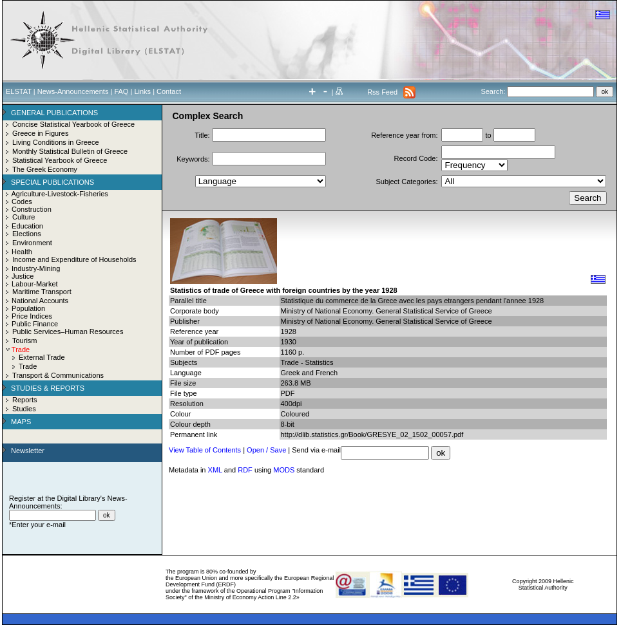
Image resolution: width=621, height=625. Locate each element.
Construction (32, 209)
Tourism (24, 340)
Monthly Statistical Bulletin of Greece (70, 151)
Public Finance (35, 324)
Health (22, 252)
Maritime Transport (42, 291)
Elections (26, 234)
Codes (22, 201)
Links (142, 91)
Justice (22, 276)
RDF (245, 470)
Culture (23, 217)
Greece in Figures (40, 133)
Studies (24, 409)
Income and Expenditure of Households (74, 259)
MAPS (21, 421)
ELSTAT (19, 91)
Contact (169, 91)
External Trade (42, 357)
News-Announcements (73, 91)
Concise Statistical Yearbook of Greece (73, 124)
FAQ (121, 91)
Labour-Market (35, 284)
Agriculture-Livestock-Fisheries (59, 194)
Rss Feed (382, 92)
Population (28, 308)
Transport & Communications (58, 375)
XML (215, 470)
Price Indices (32, 316)
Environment (32, 243)
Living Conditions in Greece (55, 142)
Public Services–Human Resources (67, 331)
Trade (28, 366)
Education (27, 226)
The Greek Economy (44, 169)
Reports (24, 400)
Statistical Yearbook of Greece (59, 160)
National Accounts (40, 300)
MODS (283, 470)
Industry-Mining (36, 268)
